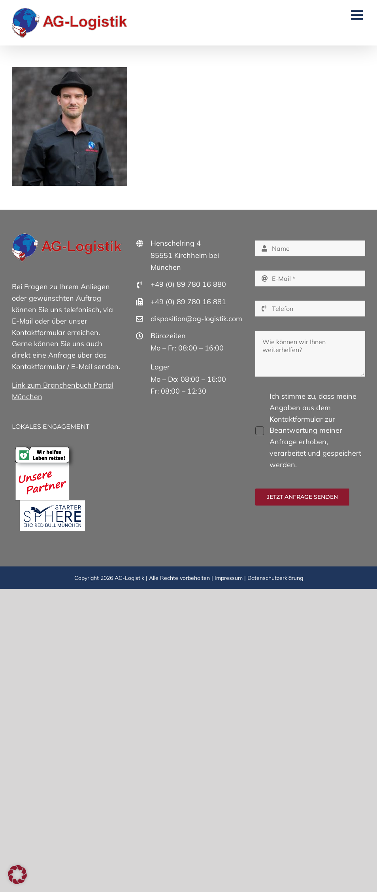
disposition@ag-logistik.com (196, 318)
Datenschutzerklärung (275, 577)
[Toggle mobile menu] (358, 15)
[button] (17, 874)
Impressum (229, 577)
